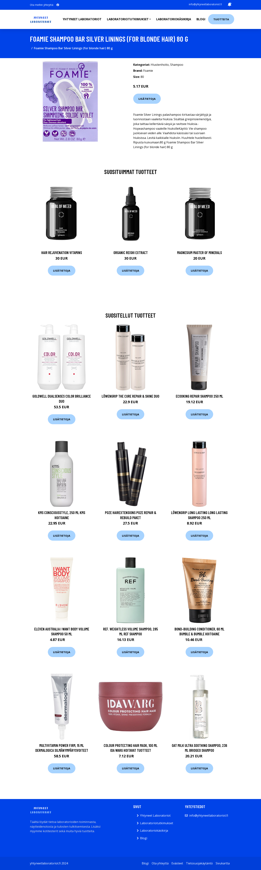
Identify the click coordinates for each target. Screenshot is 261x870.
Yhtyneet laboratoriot (82, 19)
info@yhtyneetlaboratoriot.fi (205, 4)
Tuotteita (221, 19)
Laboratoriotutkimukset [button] (128, 19)
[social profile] (58, 4)
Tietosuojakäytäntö (199, 863)
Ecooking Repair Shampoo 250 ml (199, 396)
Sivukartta (223, 863)
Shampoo (176, 65)
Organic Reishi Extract (130, 252)
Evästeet (177, 863)
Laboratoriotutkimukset (156, 823)
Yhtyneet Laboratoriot (155, 815)
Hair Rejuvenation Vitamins (61, 252)
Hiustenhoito (160, 65)
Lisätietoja (147, 98)
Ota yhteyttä (160, 863)
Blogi (200, 19)
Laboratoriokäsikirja (173, 19)
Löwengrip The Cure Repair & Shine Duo (130, 396)
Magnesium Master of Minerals (199, 252)
